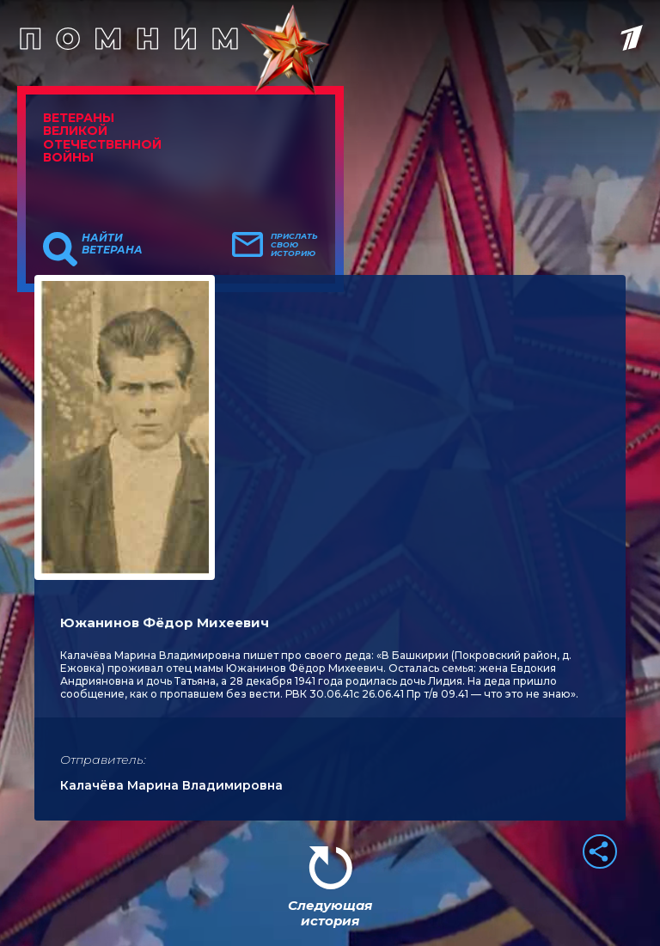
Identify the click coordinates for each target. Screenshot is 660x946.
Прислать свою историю (294, 245)
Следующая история (330, 913)
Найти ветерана (112, 244)
